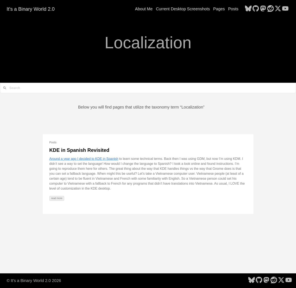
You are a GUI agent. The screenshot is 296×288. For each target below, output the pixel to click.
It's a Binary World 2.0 (31, 9)
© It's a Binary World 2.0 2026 (34, 280)
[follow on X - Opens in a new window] (278, 9)
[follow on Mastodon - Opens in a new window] (263, 9)
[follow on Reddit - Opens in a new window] (270, 9)
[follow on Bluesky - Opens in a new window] (248, 9)
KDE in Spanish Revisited (79, 150)
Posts (233, 9)
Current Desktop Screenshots (183, 9)
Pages (219, 9)
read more (57, 198)
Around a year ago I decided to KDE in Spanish (83, 159)
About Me (144, 9)
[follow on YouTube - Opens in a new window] (285, 9)
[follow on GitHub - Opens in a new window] (255, 9)
